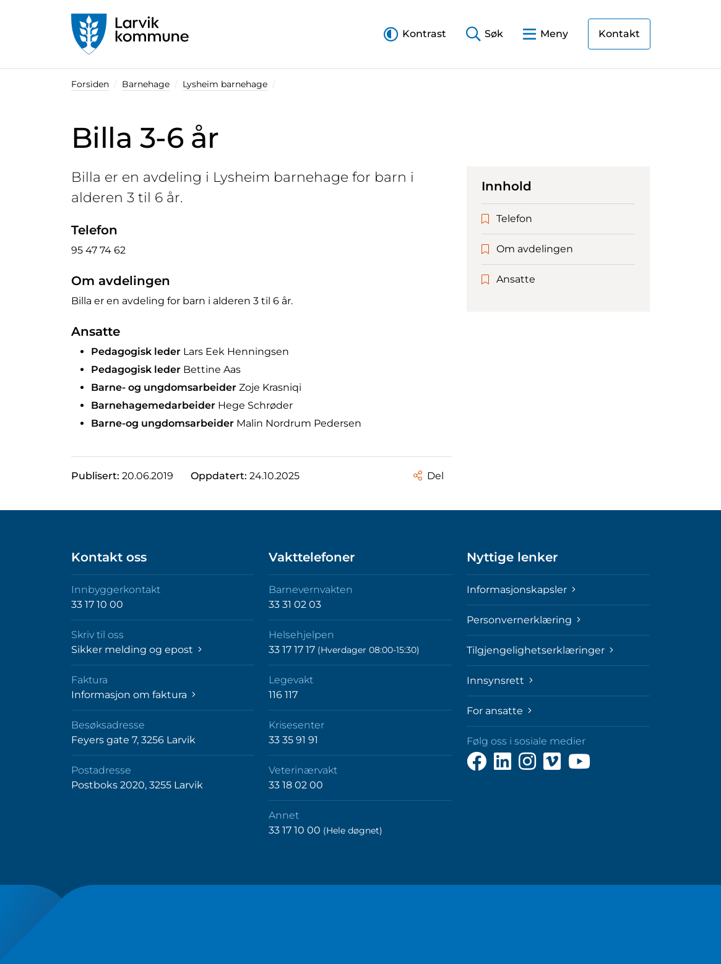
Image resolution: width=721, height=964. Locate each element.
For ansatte (499, 711)
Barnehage (146, 84)
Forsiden (90, 84)
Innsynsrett (500, 680)
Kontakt (619, 34)
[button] (415, 33)
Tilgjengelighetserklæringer (540, 650)
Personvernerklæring (524, 620)
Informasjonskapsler (521, 589)
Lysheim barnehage (225, 84)
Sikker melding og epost (136, 649)
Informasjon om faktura (133, 695)
